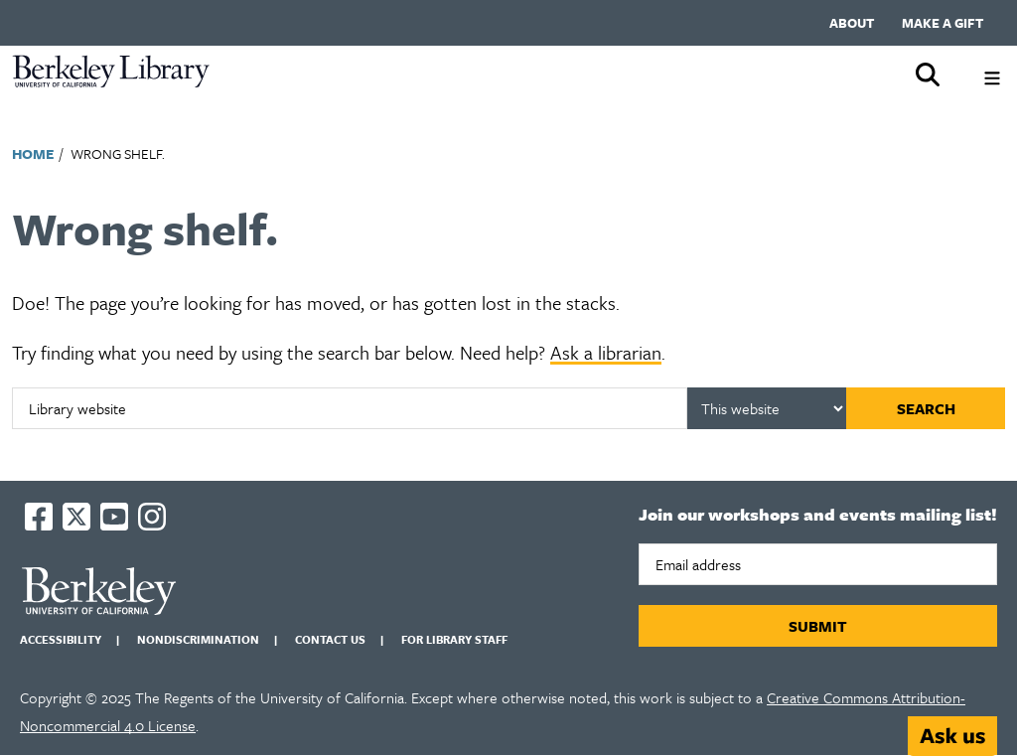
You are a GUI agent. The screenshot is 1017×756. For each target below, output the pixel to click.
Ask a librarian (605, 352)
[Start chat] (952, 736)
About (851, 23)
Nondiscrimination (198, 639)
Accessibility (60, 639)
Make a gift (942, 23)
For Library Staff (454, 639)
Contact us (330, 639)
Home (33, 153)
